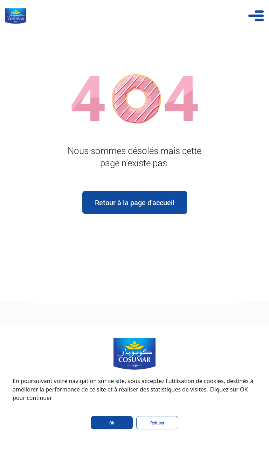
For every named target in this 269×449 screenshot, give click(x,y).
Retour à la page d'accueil (134, 202)
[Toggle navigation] (256, 15)
